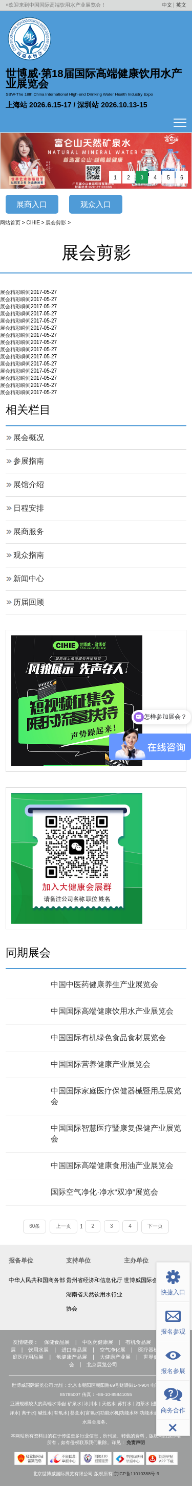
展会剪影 (56, 223)
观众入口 (95, 204)
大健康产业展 (115, 1358)
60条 (34, 1226)
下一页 (155, 1226)
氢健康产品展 (71, 1358)
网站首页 (10, 223)
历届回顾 (29, 602)
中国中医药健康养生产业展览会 (108, 984)
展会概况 (29, 437)
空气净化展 (112, 1351)
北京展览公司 (102, 1366)
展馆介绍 (29, 485)
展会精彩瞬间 (15, 292)
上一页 (63, 1226)
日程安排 (29, 508)
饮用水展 (38, 1351)
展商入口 (31, 204)
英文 (181, 5)
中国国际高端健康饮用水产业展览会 (116, 1011)
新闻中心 (29, 579)
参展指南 (29, 461)
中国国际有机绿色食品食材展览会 (112, 1038)
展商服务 (29, 532)
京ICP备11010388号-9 (137, 1474)
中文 (167, 5)
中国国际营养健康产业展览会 (104, 1064)
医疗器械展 (151, 1351)
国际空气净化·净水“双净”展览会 (108, 1192)
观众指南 (29, 555)
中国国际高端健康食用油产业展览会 (116, 1165)
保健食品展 (56, 1343)
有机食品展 (139, 1343)
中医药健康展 (97, 1343)
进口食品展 (74, 1351)
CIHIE (33, 223)
